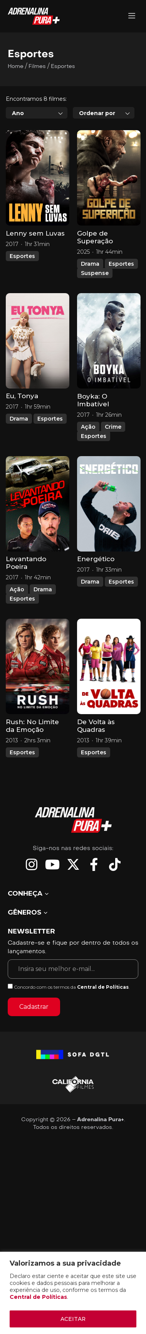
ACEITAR (73, 1318)
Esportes (22, 291)
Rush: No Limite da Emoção (32, 761)
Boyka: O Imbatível (93, 435)
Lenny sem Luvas (35, 268)
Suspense (95, 307)
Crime (113, 461)
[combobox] (36, 148)
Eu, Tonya (22, 431)
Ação (88, 461)
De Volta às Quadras (96, 761)
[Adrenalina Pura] (131, 16)
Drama (90, 298)
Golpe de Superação (95, 272)
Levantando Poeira (26, 598)
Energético (95, 594)
